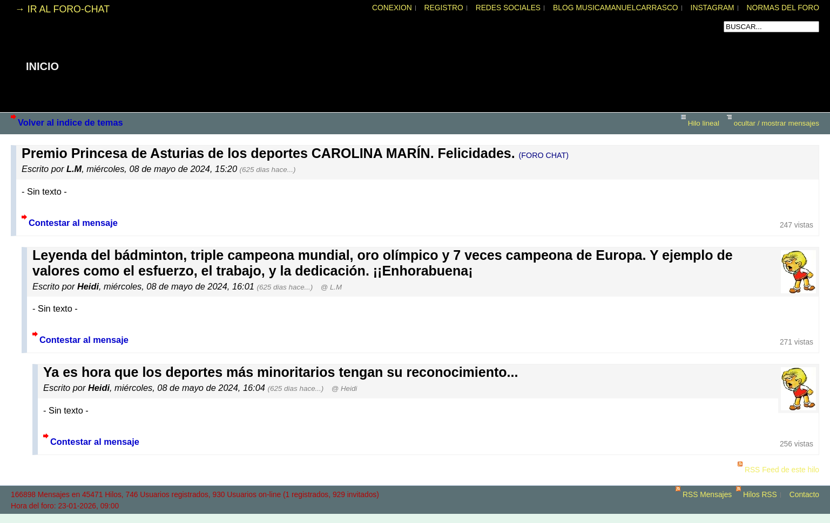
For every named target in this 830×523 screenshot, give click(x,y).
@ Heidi (344, 388)
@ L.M (331, 287)
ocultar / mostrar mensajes (776, 123)
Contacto (804, 495)
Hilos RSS (760, 495)
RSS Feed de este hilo (782, 470)
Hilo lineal (703, 123)
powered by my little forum (415, 517)
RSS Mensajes (707, 495)
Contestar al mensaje (73, 223)
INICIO (42, 66)
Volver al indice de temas (70, 122)
